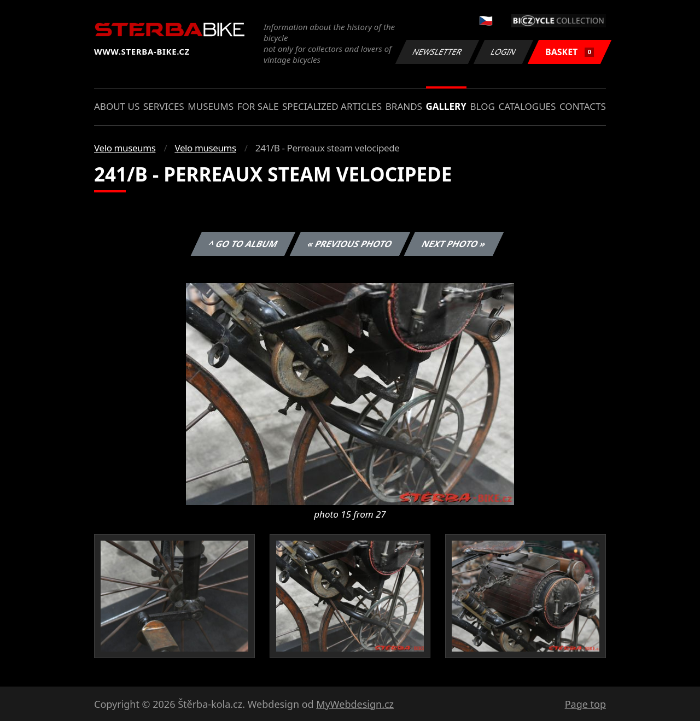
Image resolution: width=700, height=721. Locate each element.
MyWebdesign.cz (355, 704)
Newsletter (437, 51)
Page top (585, 704)
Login (503, 51)
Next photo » (453, 244)
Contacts (582, 106)
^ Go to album (243, 244)
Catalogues (527, 106)
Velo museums (124, 148)
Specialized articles (332, 106)
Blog (482, 106)
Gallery (446, 106)
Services (163, 106)
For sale (258, 106)
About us (116, 106)
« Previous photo (350, 244)
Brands (404, 106)
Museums (211, 106)
